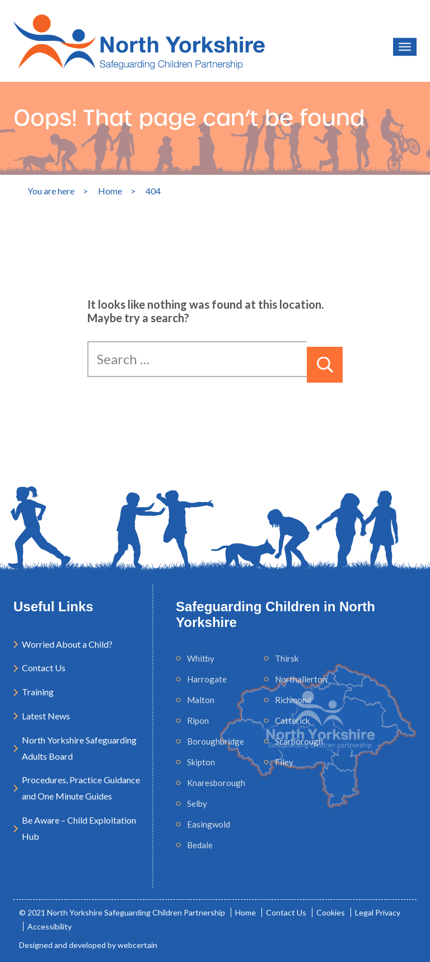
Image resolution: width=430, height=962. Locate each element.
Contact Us (44, 667)
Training (38, 691)
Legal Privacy (377, 912)
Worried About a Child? (67, 644)
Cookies (330, 912)
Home (245, 912)
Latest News (46, 715)
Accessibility (49, 926)
